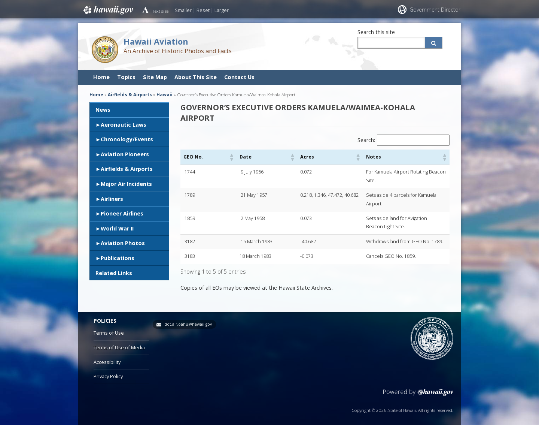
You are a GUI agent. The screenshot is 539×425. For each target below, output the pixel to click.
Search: (366, 140)
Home (101, 77)
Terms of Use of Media (119, 342)
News (102, 109)
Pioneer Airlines (122, 213)
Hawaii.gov (107, 10)
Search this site (376, 32)
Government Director (434, 9)
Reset (203, 10)
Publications (117, 258)
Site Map (155, 77)
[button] (210, 157)
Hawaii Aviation (156, 41)
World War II (117, 228)
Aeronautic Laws (123, 124)
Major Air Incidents (126, 183)
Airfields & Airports (127, 168)
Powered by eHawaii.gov (418, 390)
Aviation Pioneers (125, 154)
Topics (126, 77)
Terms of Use (109, 328)
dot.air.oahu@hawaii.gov (188, 319)
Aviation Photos (123, 243)
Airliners (112, 198)
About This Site (195, 77)
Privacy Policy (108, 371)
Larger (221, 10)
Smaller (183, 10)
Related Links (113, 273)
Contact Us (239, 77)
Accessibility (107, 356)
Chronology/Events (127, 139)
